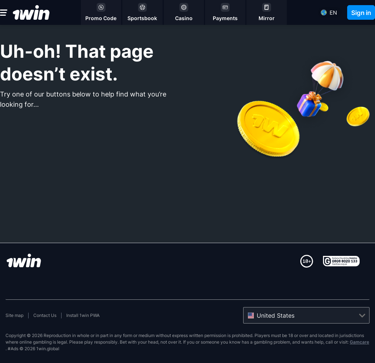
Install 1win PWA (83, 315)
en (333, 12)
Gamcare (359, 342)
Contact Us (44, 315)
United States (275, 315)
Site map (14, 315)
